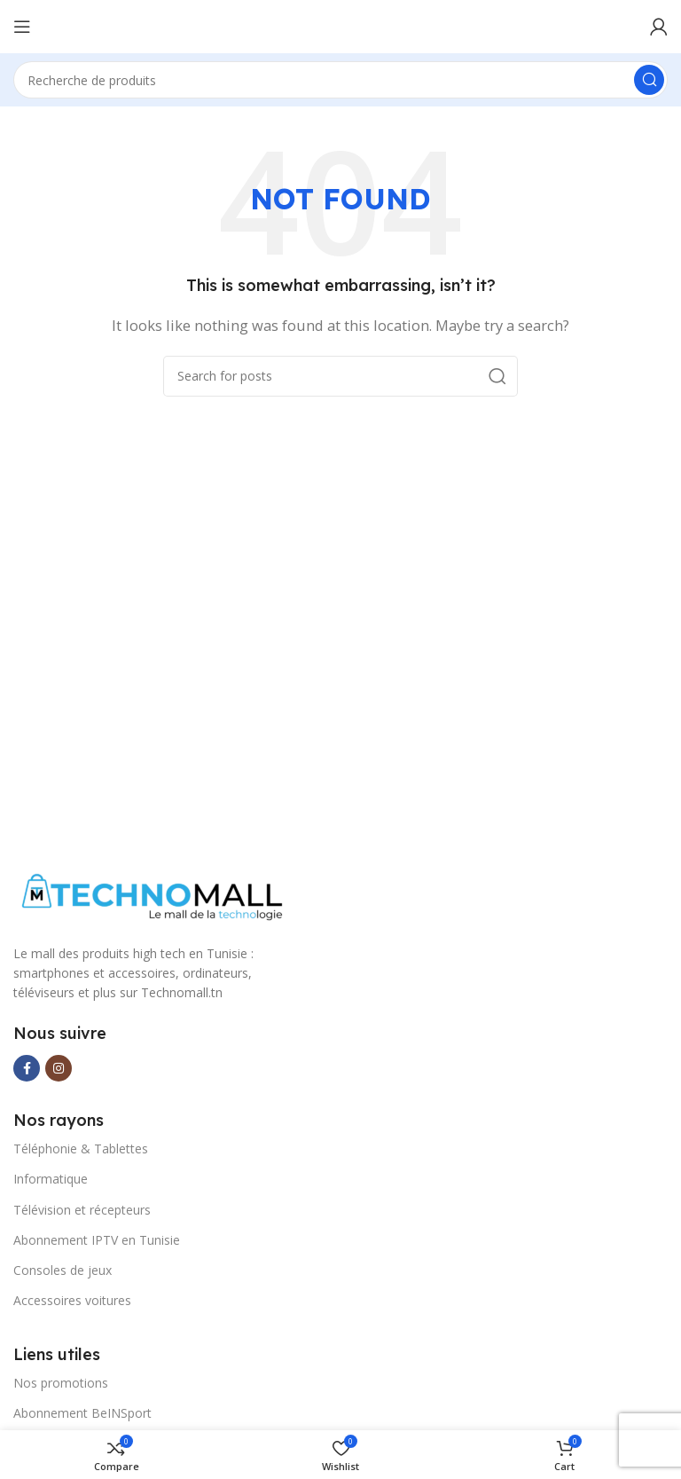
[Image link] (149, 898)
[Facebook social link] (26, 1068)
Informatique (50, 1178)
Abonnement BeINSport (82, 1412)
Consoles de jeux (62, 1270)
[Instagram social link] (58, 1068)
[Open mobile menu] (22, 26)
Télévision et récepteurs (82, 1209)
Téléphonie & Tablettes (80, 1148)
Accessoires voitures (72, 1300)
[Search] (340, 79)
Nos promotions (60, 1382)
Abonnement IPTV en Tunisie (96, 1239)
